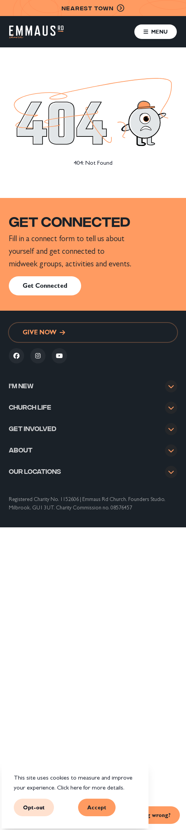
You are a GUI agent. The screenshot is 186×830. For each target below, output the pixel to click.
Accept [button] (96, 807)
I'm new (21, 385)
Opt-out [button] (34, 807)
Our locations (35, 473)
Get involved (32, 429)
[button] (155, 31)
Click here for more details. (90, 787)
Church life (30, 407)
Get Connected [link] (45, 285)
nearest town (93, 8)
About (21, 451)
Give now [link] (44, 332)
